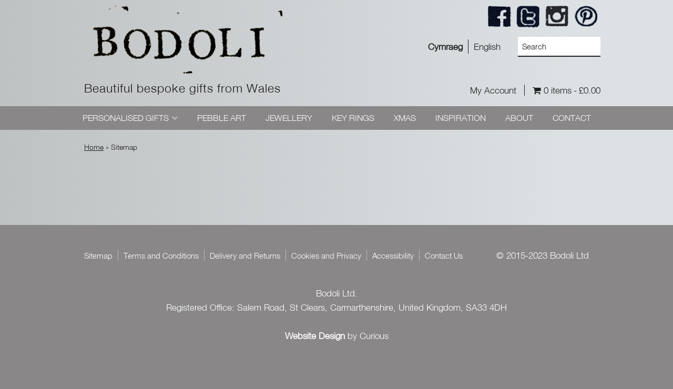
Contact (572, 117)
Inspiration (460, 117)
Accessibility (393, 255)
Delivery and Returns (245, 255)
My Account (493, 90)
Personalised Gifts (126, 117)
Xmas (405, 117)
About (519, 117)
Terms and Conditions (161, 255)
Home (94, 146)
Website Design (315, 335)
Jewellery (289, 117)
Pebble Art (221, 117)
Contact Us (444, 255)
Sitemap (98, 255)
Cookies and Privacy (326, 255)
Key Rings (353, 117)
